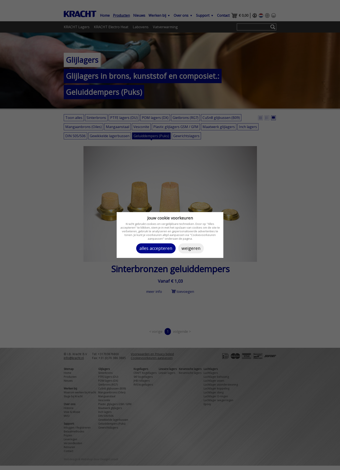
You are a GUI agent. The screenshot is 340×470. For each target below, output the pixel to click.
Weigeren (191, 248)
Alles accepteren (155, 248)
